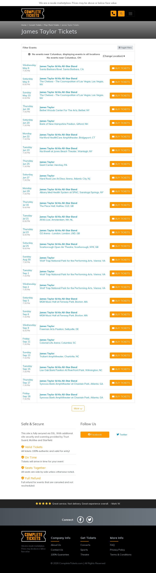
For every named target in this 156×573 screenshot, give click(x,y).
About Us (56, 545)
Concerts (85, 545)
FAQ (112, 545)
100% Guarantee (60, 554)
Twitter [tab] (122, 434)
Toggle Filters (125, 47)
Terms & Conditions (120, 554)
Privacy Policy (117, 549)
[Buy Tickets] (121, 68)
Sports (84, 549)
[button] (121, 13)
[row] (78, 68)
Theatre (84, 554)
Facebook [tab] (95, 434)
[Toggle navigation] (130, 13)
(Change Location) (114, 56)
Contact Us (57, 549)
